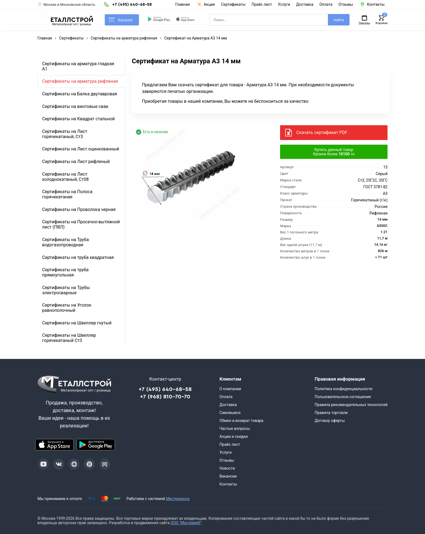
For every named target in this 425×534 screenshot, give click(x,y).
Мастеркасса (178, 498)
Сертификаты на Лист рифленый (76, 161)
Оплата (326, 4)
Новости (227, 468)
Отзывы (346, 4)
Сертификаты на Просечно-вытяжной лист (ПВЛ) (81, 224)
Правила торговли (331, 412)
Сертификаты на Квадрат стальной (78, 118)
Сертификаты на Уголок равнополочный (66, 307)
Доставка (304, 4)
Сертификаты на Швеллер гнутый (77, 322)
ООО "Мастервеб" (186, 523)
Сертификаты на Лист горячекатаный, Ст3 (64, 134)
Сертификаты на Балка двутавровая (79, 93)
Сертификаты (233, 4)
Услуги (284, 4)
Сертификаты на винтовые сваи (75, 106)
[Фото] (190, 176)
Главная (182, 4)
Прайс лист (262, 4)
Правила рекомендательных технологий (351, 404)
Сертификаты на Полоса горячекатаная (67, 194)
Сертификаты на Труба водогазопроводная (65, 242)
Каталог (121, 20)
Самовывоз (230, 412)
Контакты (228, 484)
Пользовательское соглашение (343, 397)
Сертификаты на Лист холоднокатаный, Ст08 (65, 177)
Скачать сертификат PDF (321, 132)
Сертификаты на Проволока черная (79, 209)
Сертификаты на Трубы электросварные (66, 290)
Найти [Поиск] (338, 20)
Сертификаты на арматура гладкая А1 (78, 66)
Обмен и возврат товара (241, 420)
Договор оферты (330, 420)
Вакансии (228, 476)
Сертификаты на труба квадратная (78, 257)
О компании (230, 389)
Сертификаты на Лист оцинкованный (80, 149)
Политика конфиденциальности (343, 389)
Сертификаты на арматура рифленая (80, 81)
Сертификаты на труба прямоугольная (65, 272)
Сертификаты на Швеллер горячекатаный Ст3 (69, 338)
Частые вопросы (235, 428)
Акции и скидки (234, 436)
